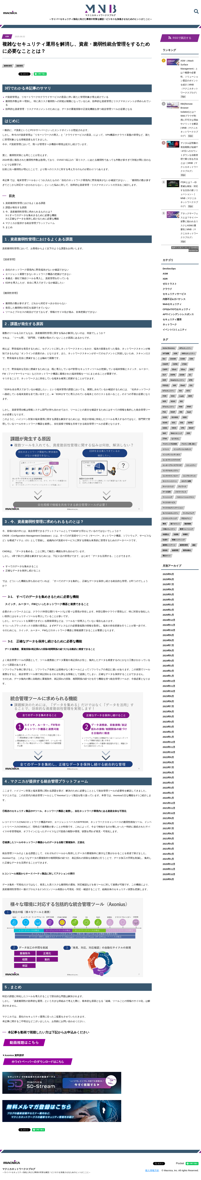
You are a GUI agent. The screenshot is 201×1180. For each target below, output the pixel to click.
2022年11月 (169, 747)
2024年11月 (169, 625)
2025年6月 (168, 589)
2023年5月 (168, 716)
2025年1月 (168, 615)
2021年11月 (169, 808)
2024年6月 (168, 650)
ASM (165, 273)
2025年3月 (168, 604)
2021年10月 (169, 813)
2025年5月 (168, 594)
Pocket (180, 1163)
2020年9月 (168, 879)
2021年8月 (168, 823)
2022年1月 (168, 798)
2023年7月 (168, 706)
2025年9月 (168, 574)
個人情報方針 (152, 1170)
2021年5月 (168, 838)
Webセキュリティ (172, 304)
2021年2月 (168, 854)
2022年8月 (168, 762)
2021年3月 (168, 849)
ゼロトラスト (170, 284)
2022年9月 (168, 757)
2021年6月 (168, 833)
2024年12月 (169, 620)
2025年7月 (168, 584)
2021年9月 (168, 818)
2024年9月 (168, 635)
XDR (165, 278)
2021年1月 (168, 859)
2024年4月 (168, 660)
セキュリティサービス (174, 294)
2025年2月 (168, 609)
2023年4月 (168, 721)
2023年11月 (169, 686)
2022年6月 (168, 772)
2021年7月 (168, 828)
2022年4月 (168, 782)
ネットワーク (170, 324)
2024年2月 (168, 670)
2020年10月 (169, 874)
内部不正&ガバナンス (174, 299)
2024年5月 (168, 655)
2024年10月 (169, 630)
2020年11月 (169, 869)
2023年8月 (168, 701)
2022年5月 (168, 777)
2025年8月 (168, 579)
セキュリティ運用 (172, 319)
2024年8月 (168, 640)
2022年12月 (169, 742)
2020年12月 (169, 864)
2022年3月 (168, 788)
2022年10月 (169, 752)
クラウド (167, 289)
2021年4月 (168, 843)
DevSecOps (169, 268)
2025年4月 (168, 599)
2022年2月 (168, 793)
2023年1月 (168, 737)
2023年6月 (168, 711)
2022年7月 (168, 767)
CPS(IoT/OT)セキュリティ (177, 309)
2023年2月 (168, 731)
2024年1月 (168, 676)
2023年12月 (169, 681)
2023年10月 (169, 691)
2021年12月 (169, 803)
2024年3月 (168, 665)
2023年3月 (168, 726)
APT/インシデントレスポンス (178, 314)
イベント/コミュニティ (175, 329)
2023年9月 (168, 696)
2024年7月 (168, 645)
